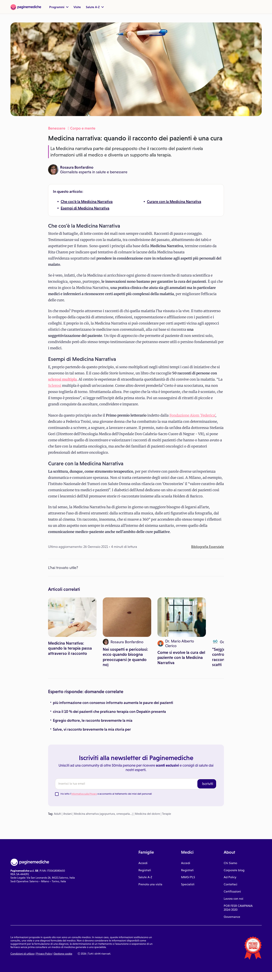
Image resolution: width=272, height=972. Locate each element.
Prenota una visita (150, 884)
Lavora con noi (233, 898)
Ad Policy (230, 877)
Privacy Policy (44, 953)
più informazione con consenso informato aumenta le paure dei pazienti (113, 702)
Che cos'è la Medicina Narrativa (87, 201)
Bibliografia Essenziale (207, 547)
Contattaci (230, 884)
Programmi (58, 7)
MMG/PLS (188, 877)
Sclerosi (54, 385)
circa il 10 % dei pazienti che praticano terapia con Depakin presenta (109, 711)
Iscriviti (207, 784)
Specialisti (187, 884)
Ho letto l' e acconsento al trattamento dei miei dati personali (106, 793)
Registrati (144, 870)
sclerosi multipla (62, 379)
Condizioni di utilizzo (22, 953)
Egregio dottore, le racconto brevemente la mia (92, 720)
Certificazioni (232, 891)
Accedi (143, 863)
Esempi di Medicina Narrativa (85, 208)
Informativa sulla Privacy (84, 793)
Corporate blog (234, 870)
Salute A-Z (95, 7)
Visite (77, 7)
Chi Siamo (230, 863)
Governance (232, 916)
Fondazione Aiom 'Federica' (192, 415)
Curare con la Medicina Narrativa (174, 201)
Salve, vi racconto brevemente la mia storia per (92, 729)
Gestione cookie (63, 953)
